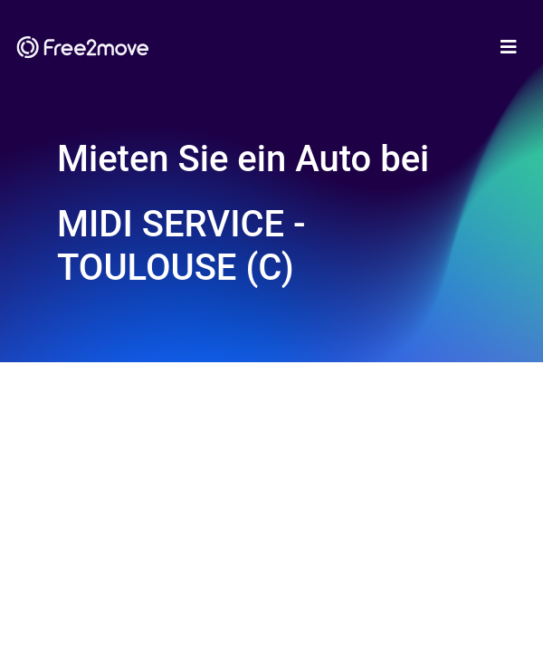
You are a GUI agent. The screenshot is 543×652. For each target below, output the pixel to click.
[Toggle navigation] (509, 47)
